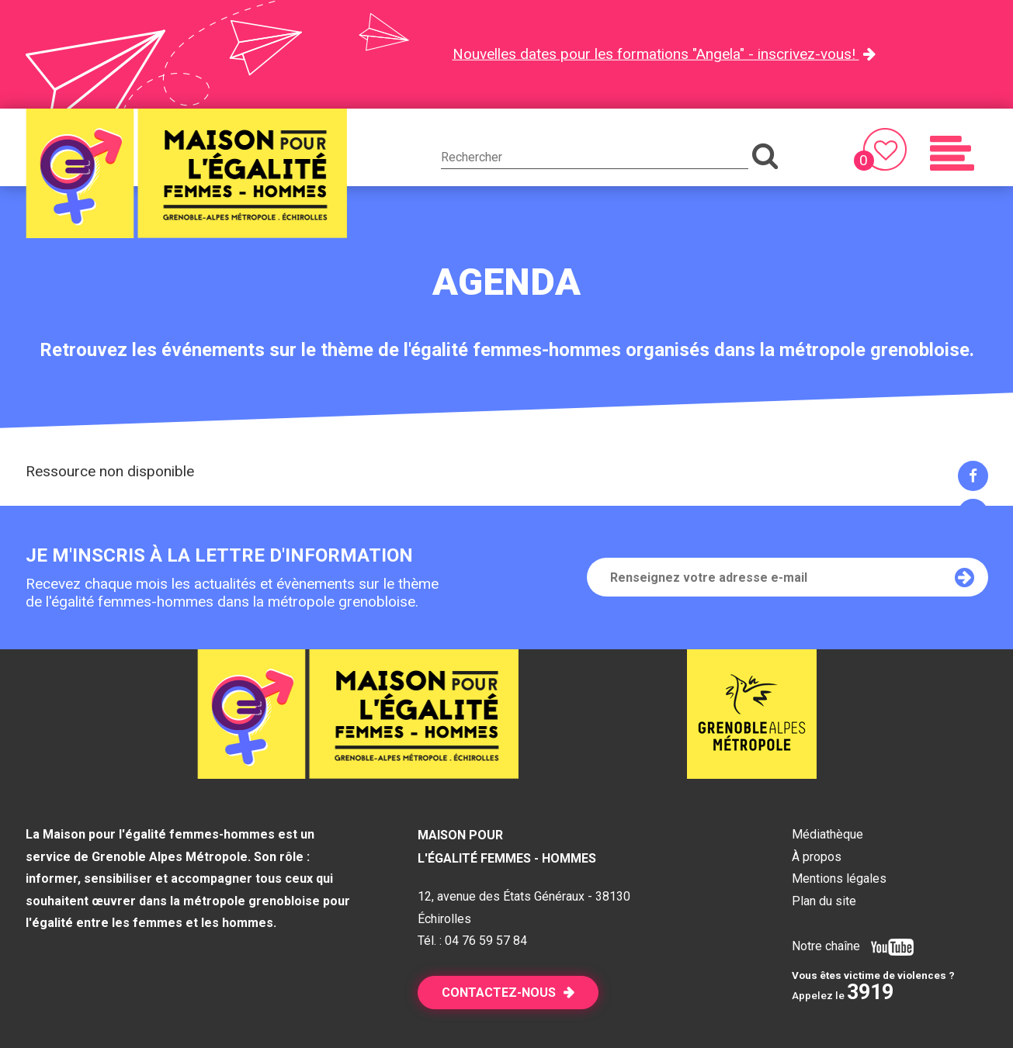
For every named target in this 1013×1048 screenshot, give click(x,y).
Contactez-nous (499, 992)
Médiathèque (827, 834)
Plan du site (824, 901)
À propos (816, 856)
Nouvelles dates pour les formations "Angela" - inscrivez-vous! (656, 54)
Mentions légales (839, 878)
